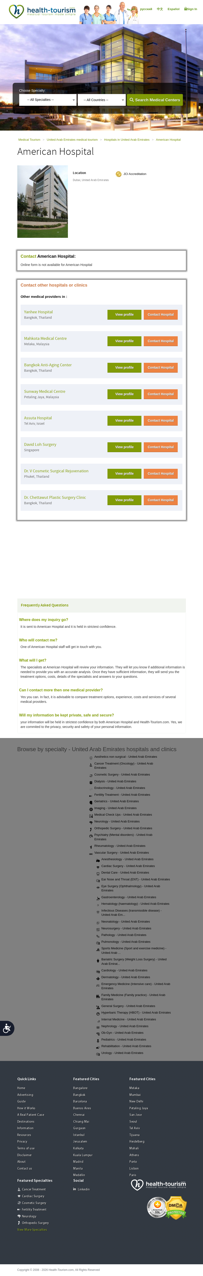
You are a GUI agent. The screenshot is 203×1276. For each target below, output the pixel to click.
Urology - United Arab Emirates (119, 1053)
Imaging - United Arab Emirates (113, 808)
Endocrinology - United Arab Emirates (117, 788)
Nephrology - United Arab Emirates (122, 1026)
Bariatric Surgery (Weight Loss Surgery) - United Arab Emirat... (131, 962)
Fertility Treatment (34, 1209)
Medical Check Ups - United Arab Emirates (120, 815)
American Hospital (168, 139)
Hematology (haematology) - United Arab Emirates (132, 904)
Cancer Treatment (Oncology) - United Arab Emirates (121, 766)
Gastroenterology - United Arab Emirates (126, 897)
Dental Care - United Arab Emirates (122, 873)
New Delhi (136, 1101)
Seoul (133, 1121)
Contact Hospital (161, 314)
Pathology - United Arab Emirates (121, 935)
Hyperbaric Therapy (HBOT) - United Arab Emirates (133, 1013)
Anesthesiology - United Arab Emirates (125, 859)
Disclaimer (24, 1155)
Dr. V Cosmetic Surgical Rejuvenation (56, 471)
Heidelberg (136, 1141)
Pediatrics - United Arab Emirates (121, 1040)
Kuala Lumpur (82, 1155)
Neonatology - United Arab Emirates (123, 922)
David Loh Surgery (40, 444)
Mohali (134, 1148)
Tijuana (134, 1135)
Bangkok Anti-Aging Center (48, 365)
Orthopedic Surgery (35, 1223)
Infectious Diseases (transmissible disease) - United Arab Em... (129, 913)
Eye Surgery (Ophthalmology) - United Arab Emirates (128, 888)
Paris (133, 1175)
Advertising (25, 1095)
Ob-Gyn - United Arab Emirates (120, 1033)
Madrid (78, 1161)
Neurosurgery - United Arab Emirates (123, 929)
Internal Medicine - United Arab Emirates (126, 1020)
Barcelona (80, 1101)
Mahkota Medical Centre (45, 338)
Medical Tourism (29, 139)
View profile (124, 314)
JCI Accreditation (134, 174)
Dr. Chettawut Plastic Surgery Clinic (55, 497)
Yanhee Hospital (38, 312)
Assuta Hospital (38, 418)
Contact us (24, 1168)
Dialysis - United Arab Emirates (112, 782)
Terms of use (26, 1148)
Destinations (26, 1121)
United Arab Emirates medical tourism (72, 139)
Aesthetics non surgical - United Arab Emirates (123, 757)
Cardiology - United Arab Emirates (122, 971)
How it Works (26, 1108)
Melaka (134, 1088)
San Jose (135, 1115)
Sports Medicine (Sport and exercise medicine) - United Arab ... (131, 950)
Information (25, 1128)
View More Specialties (32, 1229)
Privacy (22, 1141)
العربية (131, 9)
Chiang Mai (81, 1121)
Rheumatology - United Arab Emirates (117, 846)
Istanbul (79, 1135)
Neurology (29, 1216)
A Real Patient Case (30, 1115)
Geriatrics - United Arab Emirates (114, 801)
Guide (21, 1101)
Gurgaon (79, 1128)
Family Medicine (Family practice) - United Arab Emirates (130, 997)
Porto (133, 1161)
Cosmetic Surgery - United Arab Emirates (119, 775)
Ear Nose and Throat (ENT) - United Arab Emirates (133, 880)
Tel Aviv (134, 1128)
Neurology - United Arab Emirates (114, 822)
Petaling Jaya (138, 1108)
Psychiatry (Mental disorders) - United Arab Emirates (120, 837)
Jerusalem (80, 1141)
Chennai (79, 1115)
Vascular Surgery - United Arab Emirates (119, 853)
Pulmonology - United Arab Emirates (123, 942)
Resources (24, 1135)
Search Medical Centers (157, 100)
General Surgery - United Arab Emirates (125, 1006)
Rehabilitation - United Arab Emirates (123, 1046)
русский (146, 9)
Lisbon (134, 1168)
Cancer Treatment (34, 1189)
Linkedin (81, 1189)
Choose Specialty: (32, 90)
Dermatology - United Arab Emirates (123, 977)
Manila (78, 1168)
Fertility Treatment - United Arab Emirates (119, 795)
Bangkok (79, 1095)
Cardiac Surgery (33, 1196)
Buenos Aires (82, 1108)
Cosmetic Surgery (34, 1203)
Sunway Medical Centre (44, 391)
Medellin (79, 1175)
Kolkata (78, 1148)
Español (174, 9)
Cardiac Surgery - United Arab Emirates (125, 866)
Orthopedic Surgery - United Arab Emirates (120, 828)
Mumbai (135, 1095)
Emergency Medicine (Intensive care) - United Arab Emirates (133, 986)
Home (21, 1088)
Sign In (190, 9)
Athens (134, 1155)
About (21, 1161)
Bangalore (80, 1088)
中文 (160, 9)
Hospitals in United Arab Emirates (127, 139)
